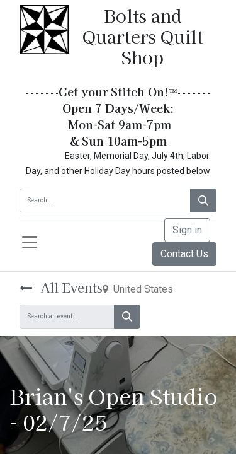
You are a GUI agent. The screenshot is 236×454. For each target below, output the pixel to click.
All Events (61, 287)
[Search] (203, 200)
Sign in (187, 230)
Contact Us (184, 254)
